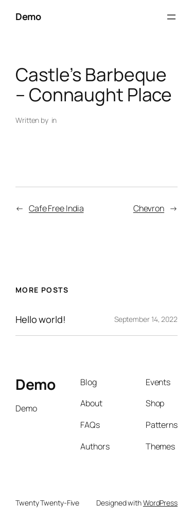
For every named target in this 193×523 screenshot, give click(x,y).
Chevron (148, 208)
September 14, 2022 (146, 319)
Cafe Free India (56, 208)
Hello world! (40, 319)
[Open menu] (171, 17)
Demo (28, 16)
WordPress (160, 503)
